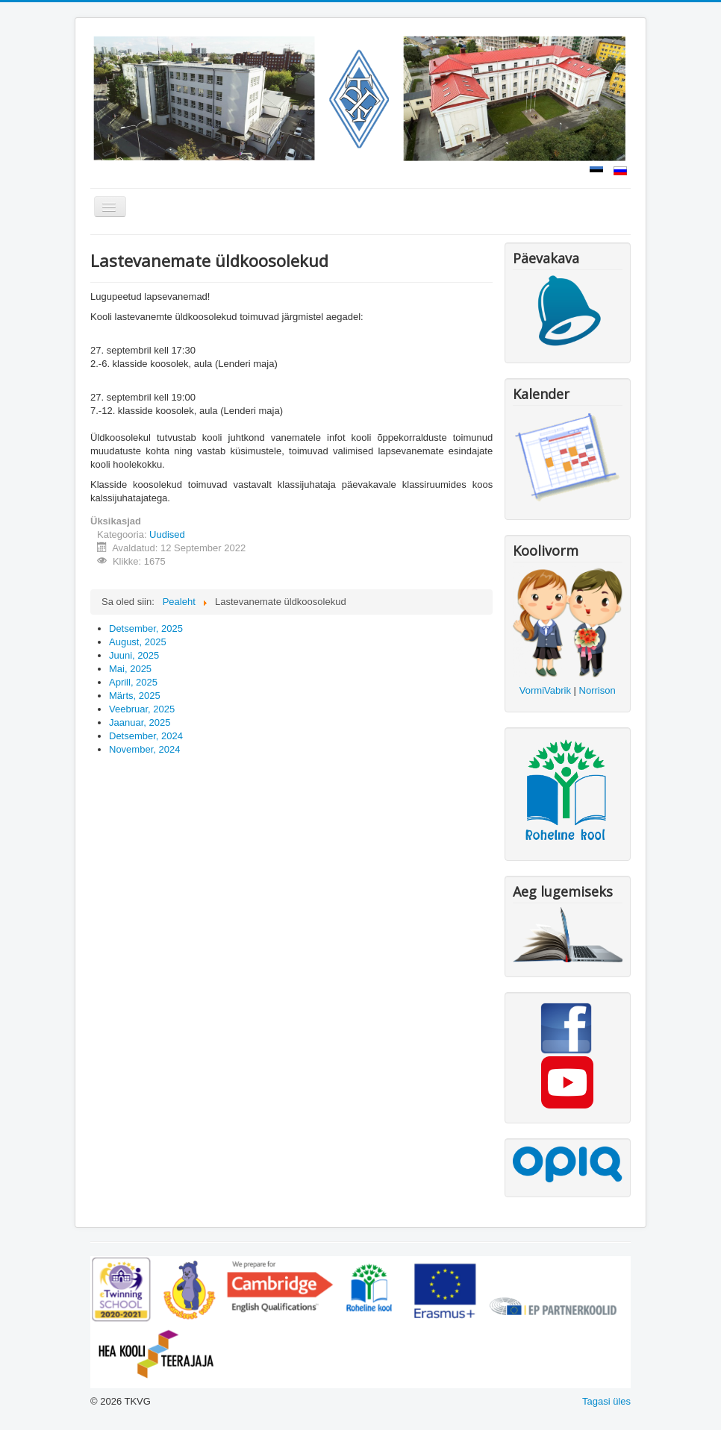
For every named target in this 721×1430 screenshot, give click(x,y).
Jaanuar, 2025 (139, 722)
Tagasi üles (606, 1401)
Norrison (597, 690)
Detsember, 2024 (146, 735)
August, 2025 (137, 641)
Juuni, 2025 (134, 655)
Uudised (167, 534)
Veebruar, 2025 (142, 709)
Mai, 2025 (130, 668)
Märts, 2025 (134, 695)
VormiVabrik (545, 690)
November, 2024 (144, 749)
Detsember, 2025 (146, 628)
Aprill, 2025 (133, 682)
